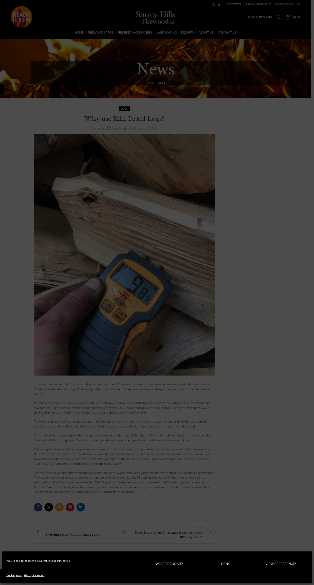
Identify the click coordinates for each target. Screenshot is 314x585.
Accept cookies (169, 564)
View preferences (280, 564)
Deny (225, 564)
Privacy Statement (34, 575)
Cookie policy (14, 575)
